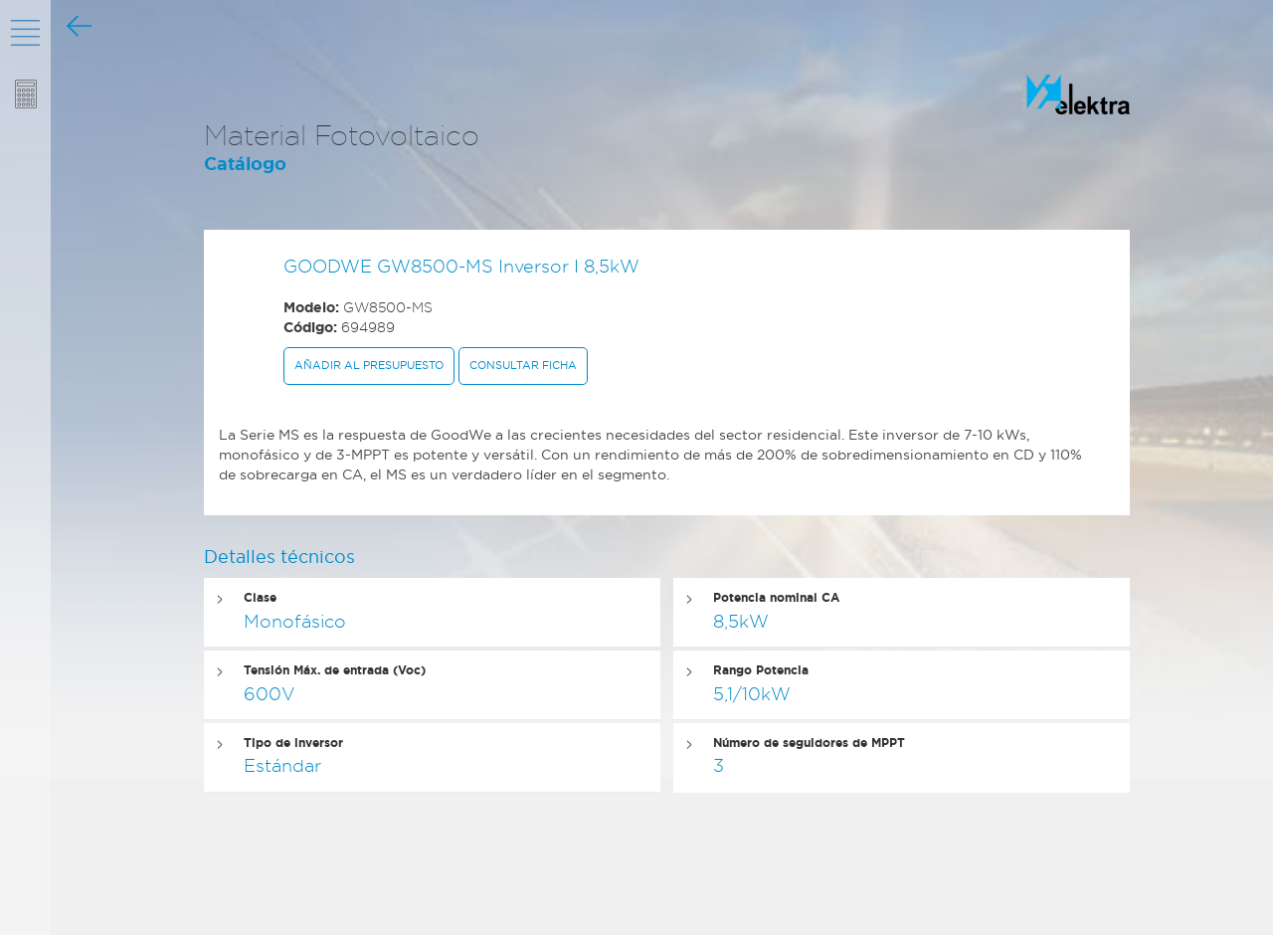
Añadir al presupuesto (369, 365)
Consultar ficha (523, 365)
